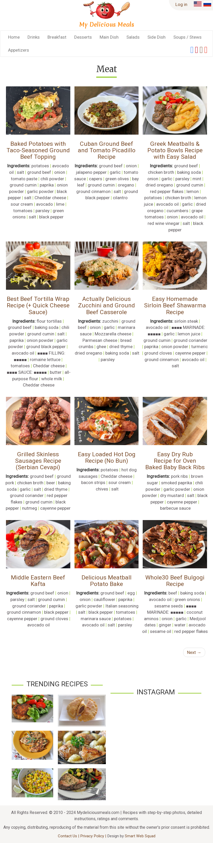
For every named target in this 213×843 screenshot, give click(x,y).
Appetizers (18, 50)
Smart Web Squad (140, 836)
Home (14, 37)
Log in (181, 4)
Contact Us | (69, 836)
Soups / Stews (187, 37)
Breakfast (56, 37)
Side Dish (156, 37)
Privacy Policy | (93, 836)
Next (194, 652)
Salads (133, 37)
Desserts (83, 37)
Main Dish (109, 37)
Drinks (34, 37)
